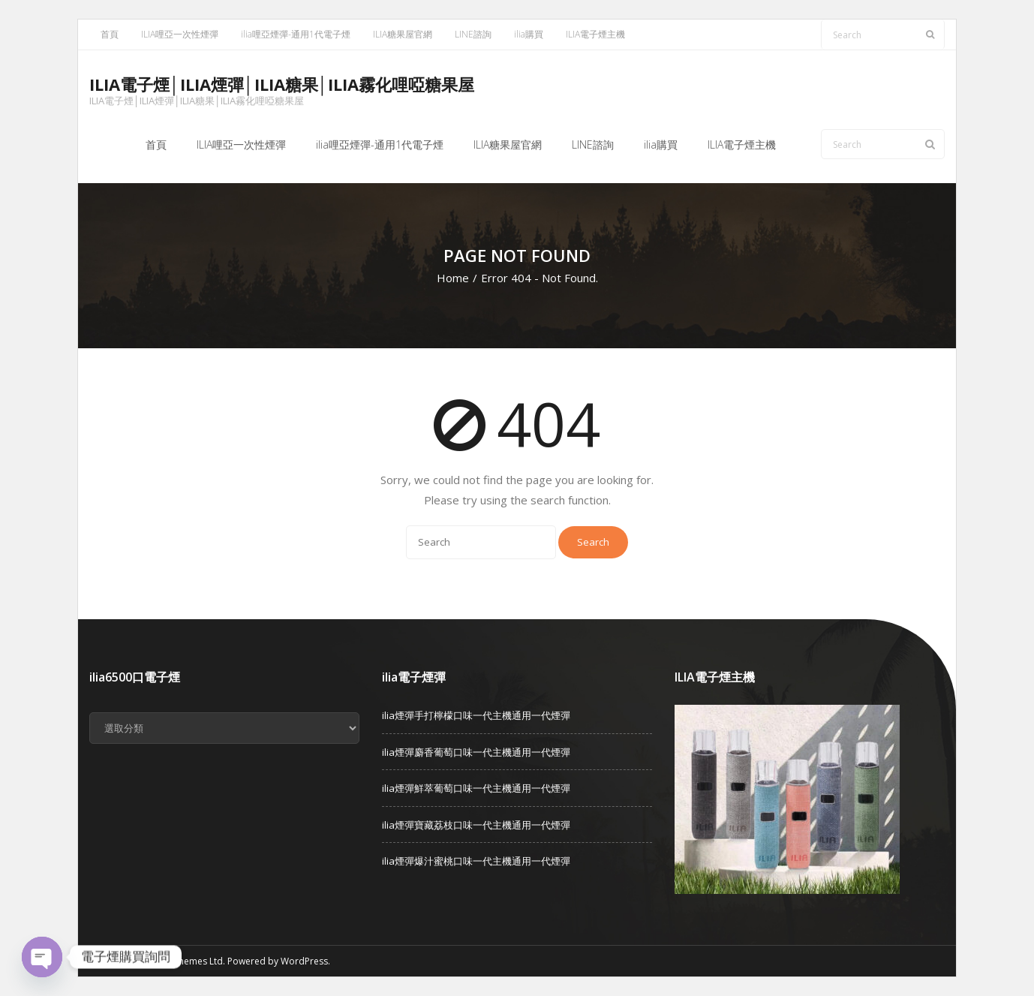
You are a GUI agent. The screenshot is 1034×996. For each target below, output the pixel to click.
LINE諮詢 (473, 34)
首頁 (110, 34)
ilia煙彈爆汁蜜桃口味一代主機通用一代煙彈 (476, 861)
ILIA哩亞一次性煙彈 (179, 34)
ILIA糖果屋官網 (402, 34)
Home (453, 277)
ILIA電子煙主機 (595, 34)
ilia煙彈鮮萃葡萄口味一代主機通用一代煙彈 (476, 788)
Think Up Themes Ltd (178, 961)
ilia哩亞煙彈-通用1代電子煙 (295, 34)
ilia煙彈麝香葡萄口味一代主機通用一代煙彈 (476, 752)
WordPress (304, 961)
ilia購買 (528, 34)
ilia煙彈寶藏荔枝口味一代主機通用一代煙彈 (476, 825)
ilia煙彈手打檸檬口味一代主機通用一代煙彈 (476, 715)
